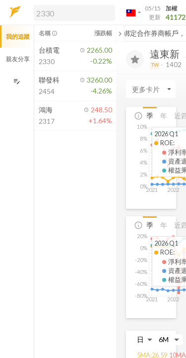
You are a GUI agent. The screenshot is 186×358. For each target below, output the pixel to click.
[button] (72, 12)
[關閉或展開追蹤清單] (120, 33)
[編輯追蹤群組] (16, 81)
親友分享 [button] (18, 59)
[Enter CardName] (151, 89)
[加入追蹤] (135, 59)
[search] (74, 13)
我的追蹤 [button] (18, 36)
